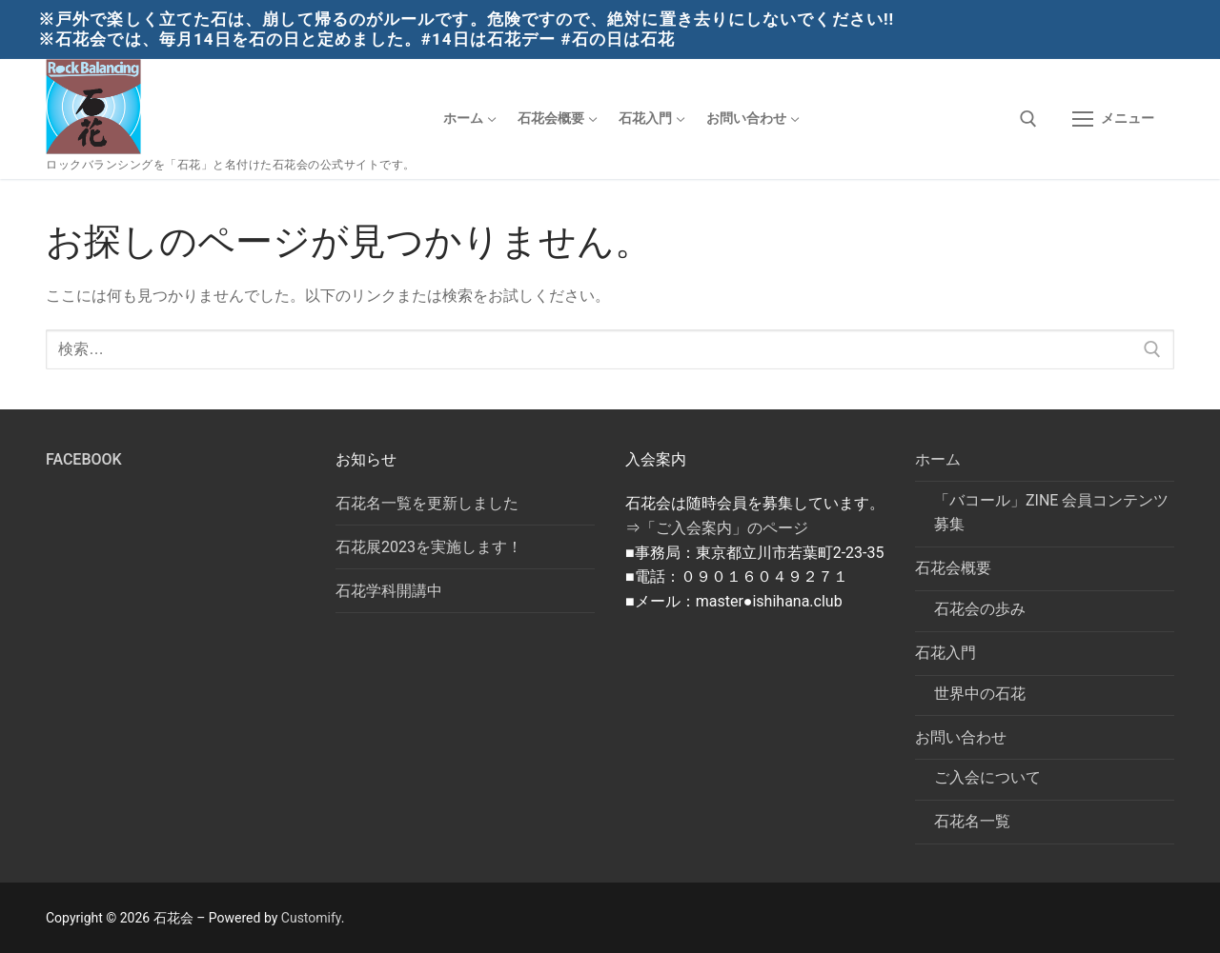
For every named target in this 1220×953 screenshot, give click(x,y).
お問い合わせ (962, 737)
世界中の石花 (980, 694)
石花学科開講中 (389, 591)
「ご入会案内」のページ (724, 528)
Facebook (84, 459)
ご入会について (987, 777)
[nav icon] (1113, 119)
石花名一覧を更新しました (427, 503)
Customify (311, 917)
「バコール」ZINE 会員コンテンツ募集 (1051, 512)
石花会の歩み (980, 609)
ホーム (940, 459)
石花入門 (947, 653)
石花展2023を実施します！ (429, 547)
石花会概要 (955, 568)
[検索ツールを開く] (1028, 119)
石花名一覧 (972, 821)
